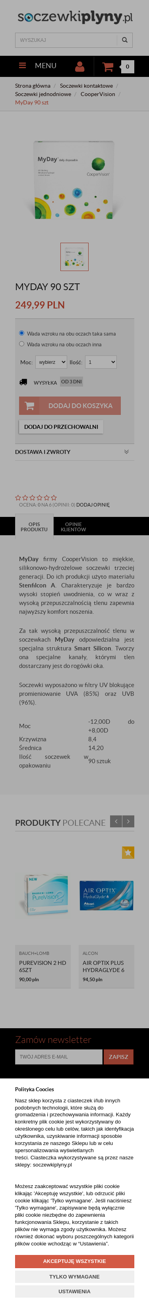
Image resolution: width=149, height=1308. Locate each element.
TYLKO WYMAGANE (74, 1277)
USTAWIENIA (74, 1291)
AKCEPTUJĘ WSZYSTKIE (74, 1261)
